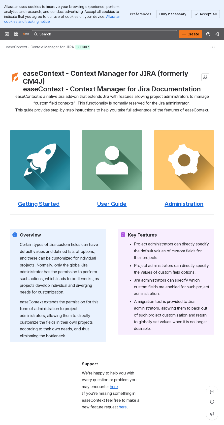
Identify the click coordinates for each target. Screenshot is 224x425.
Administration (183, 203)
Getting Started (39, 203)
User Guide (112, 203)
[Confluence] (26, 34)
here (114, 386)
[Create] (190, 34)
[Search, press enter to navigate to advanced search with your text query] (104, 34)
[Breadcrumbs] (40, 47)
